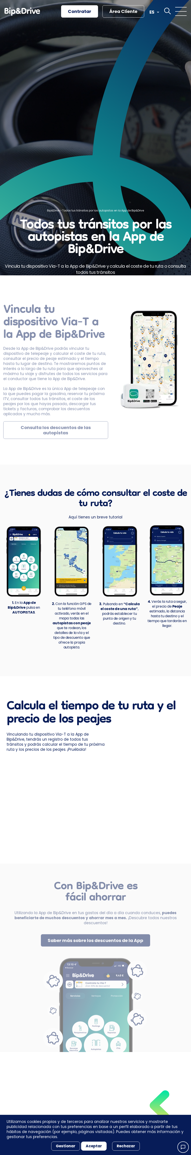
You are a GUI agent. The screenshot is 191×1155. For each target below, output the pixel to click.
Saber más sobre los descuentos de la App (95, 944)
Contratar (79, 11)
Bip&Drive (53, 210)
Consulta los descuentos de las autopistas (56, 433)
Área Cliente (123, 11)
